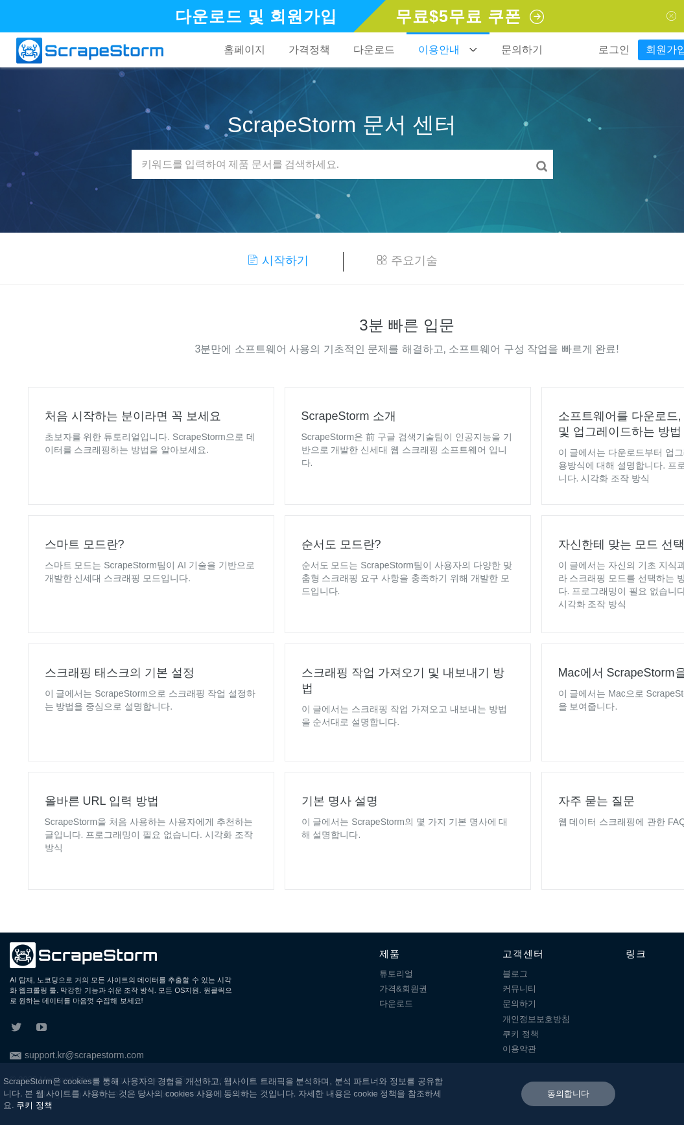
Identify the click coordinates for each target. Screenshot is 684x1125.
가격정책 (309, 49)
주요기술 (407, 260)
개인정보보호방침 (536, 1019)
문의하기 (522, 49)
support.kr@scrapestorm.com (77, 1055)
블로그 (515, 974)
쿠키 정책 (520, 1034)
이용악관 (519, 1049)
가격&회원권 (403, 988)
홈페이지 (244, 49)
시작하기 (278, 260)
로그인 (614, 49)
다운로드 (374, 49)
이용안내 (448, 49)
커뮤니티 (519, 988)
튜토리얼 (396, 974)
